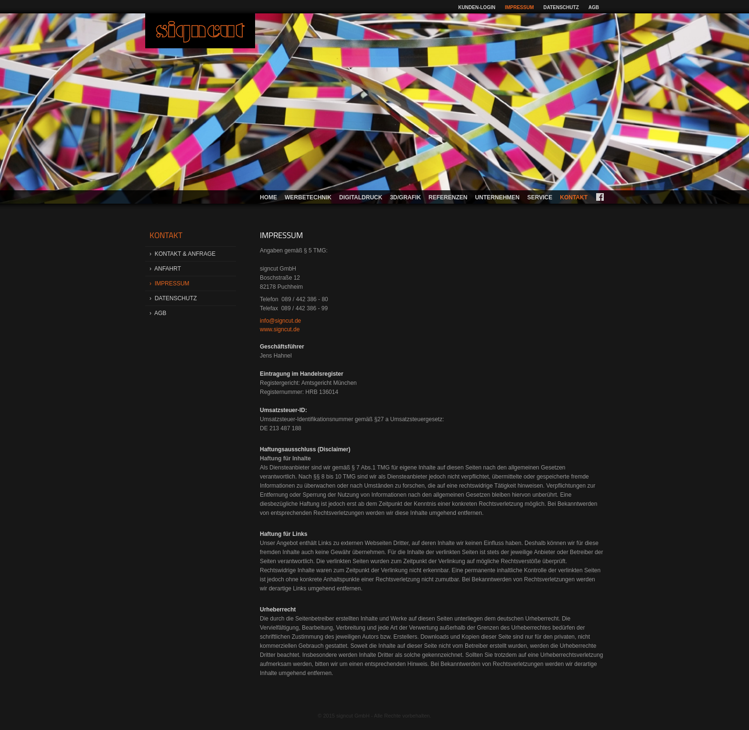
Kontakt (574, 197)
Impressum (519, 7)
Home (268, 197)
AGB (593, 7)
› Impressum (169, 283)
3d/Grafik (405, 197)
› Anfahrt (165, 268)
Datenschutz (561, 7)
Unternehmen (497, 197)
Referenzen (447, 197)
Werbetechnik (308, 197)
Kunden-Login (476, 7)
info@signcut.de (280, 320)
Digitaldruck (360, 197)
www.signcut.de (280, 329)
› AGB (158, 313)
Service (539, 197)
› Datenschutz (173, 298)
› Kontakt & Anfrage (182, 254)
